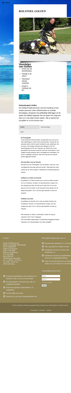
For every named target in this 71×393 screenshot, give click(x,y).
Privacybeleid (34, 310)
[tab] (29, 127)
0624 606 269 (8, 256)
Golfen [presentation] (22, 127)
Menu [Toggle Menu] (5, 2)
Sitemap (48, 310)
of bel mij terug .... (9, 264)
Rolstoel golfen (32, 11)
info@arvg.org (13, 243)
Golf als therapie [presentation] (45, 127)
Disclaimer (42, 310)
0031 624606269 (9, 247)
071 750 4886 (8, 254)
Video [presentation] (22, 132)
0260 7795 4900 (9, 251)
